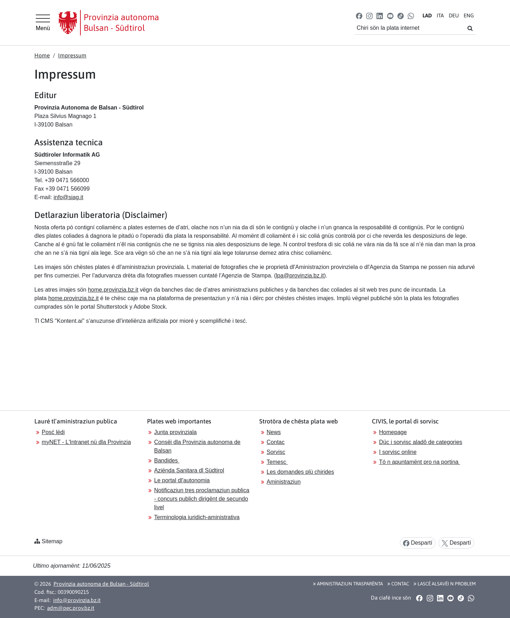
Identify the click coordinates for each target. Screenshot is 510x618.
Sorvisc (276, 452)
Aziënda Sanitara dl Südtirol (189, 470)
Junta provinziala (175, 432)
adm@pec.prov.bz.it (70, 608)
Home (42, 55)
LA (427, 15)
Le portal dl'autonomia (182, 480)
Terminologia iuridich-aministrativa (196, 517)
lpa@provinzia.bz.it (300, 276)
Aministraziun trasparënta (348, 583)
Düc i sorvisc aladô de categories (420, 442)
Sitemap (51, 541)
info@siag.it (68, 197)
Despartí (417, 543)
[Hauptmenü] (42, 23)
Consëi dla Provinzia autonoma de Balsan (197, 446)
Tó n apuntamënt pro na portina (419, 462)
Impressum (72, 55)
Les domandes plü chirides (300, 472)
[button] (359, 15)
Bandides (166, 460)
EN (469, 15)
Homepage (393, 432)
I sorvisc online (397, 452)
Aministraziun (284, 482)
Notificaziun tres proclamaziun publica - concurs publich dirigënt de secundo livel (201, 498)
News (274, 432)
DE (454, 15)
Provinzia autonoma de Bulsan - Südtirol (101, 584)
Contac (276, 442)
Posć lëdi (53, 432)
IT (440, 15)
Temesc (277, 462)
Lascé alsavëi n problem (445, 583)
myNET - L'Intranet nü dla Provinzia (86, 442)
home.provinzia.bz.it (113, 290)
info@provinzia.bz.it (77, 600)
